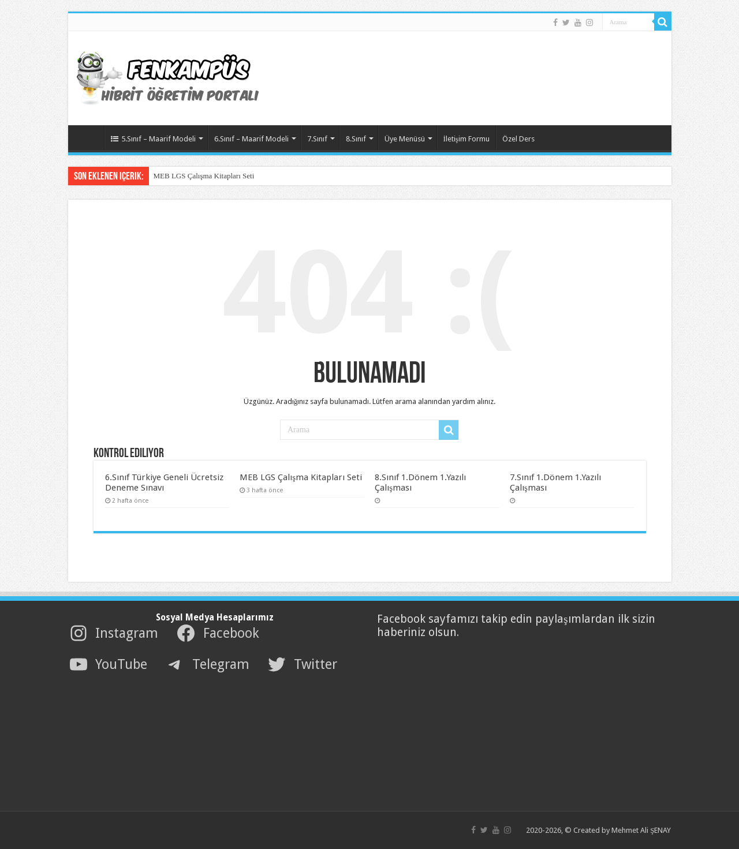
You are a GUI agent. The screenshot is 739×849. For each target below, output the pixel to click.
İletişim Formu (466, 138)
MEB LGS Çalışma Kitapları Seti (204, 175)
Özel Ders (518, 138)
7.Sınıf (317, 138)
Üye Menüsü (405, 138)
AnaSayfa (89, 137)
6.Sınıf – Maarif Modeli (251, 138)
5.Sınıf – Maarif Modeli (153, 138)
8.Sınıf (356, 138)
